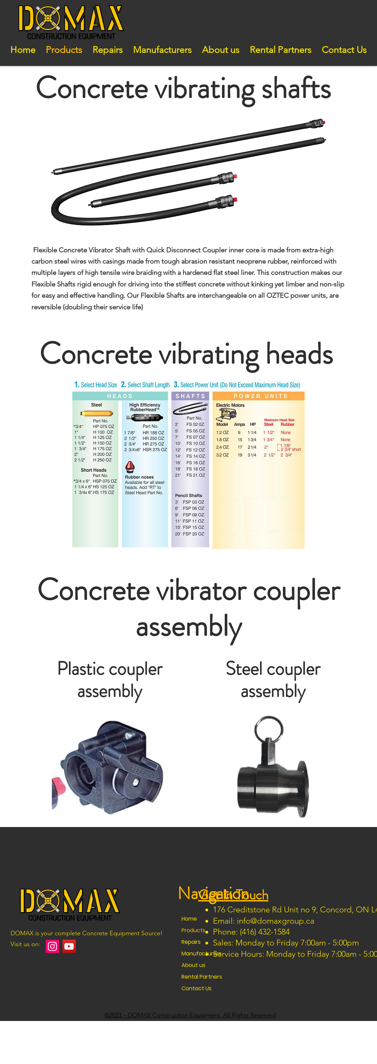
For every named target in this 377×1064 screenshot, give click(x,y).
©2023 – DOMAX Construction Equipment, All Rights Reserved (190, 1015)
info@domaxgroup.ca (275, 921)
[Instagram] (52, 946)
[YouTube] (69, 946)
